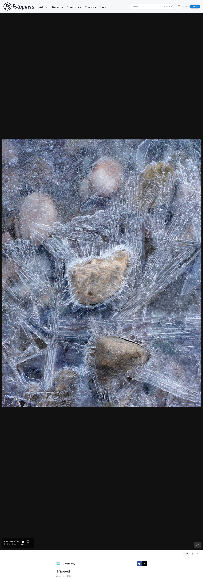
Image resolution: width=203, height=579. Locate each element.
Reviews (57, 7)
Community (74, 7)
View (186, 554)
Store (103, 7)
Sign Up (195, 6)
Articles (44, 7)
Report (195, 554)
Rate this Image (11, 541)
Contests (90, 7)
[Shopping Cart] (178, 6)
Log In (185, 6)
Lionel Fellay (69, 564)
